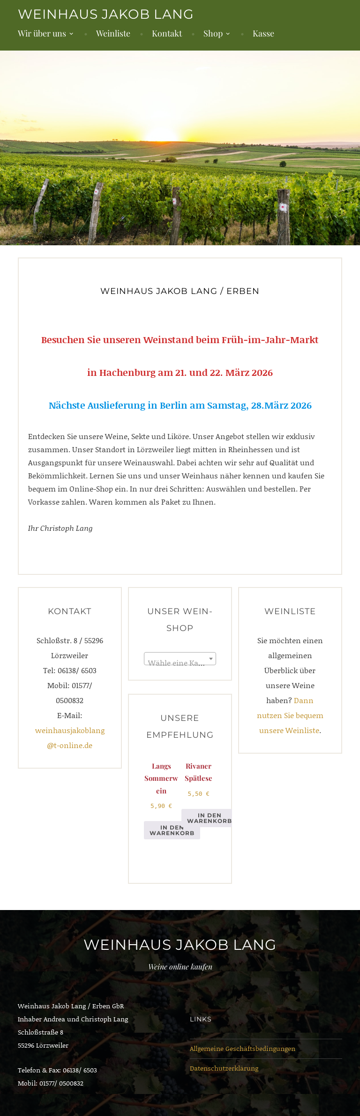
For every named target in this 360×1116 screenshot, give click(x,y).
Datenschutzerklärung (224, 1068)
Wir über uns (42, 33)
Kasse (263, 33)
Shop (213, 33)
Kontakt (167, 33)
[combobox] (180, 658)
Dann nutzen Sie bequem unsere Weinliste (290, 715)
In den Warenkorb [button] (172, 830)
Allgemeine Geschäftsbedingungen (242, 1048)
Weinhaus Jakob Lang (106, 14)
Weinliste (113, 33)
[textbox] (179, 663)
